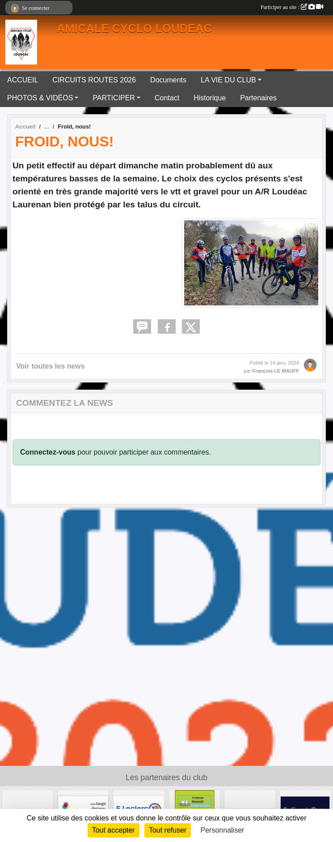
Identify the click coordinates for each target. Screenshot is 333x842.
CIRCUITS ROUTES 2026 (94, 80)
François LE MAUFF (275, 371)
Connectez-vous (48, 452)
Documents (168, 80)
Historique (210, 98)
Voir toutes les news (50, 366)
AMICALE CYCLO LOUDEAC (134, 28)
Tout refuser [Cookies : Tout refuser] (167, 830)
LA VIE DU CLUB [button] (228, 80)
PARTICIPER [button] (114, 98)
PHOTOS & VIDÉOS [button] (40, 98)
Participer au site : (292, 7)
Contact (167, 98)
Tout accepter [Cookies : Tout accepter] (113, 830)
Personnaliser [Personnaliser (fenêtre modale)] (222, 830)
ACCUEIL (22, 80)
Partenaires (258, 98)
